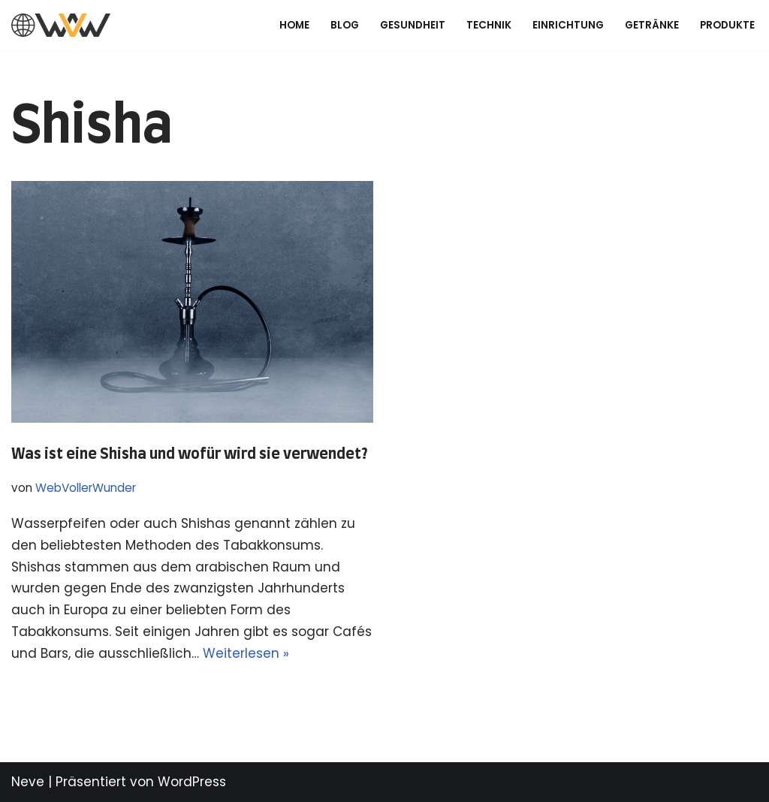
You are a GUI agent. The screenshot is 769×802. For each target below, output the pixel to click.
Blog (344, 25)
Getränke (652, 25)
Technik (488, 25)
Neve (27, 782)
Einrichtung (568, 25)
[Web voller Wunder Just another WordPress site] (60, 25)
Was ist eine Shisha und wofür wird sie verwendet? (189, 454)
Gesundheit (412, 25)
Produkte (727, 25)
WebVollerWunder (85, 488)
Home (294, 25)
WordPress (192, 782)
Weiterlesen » (246, 653)
